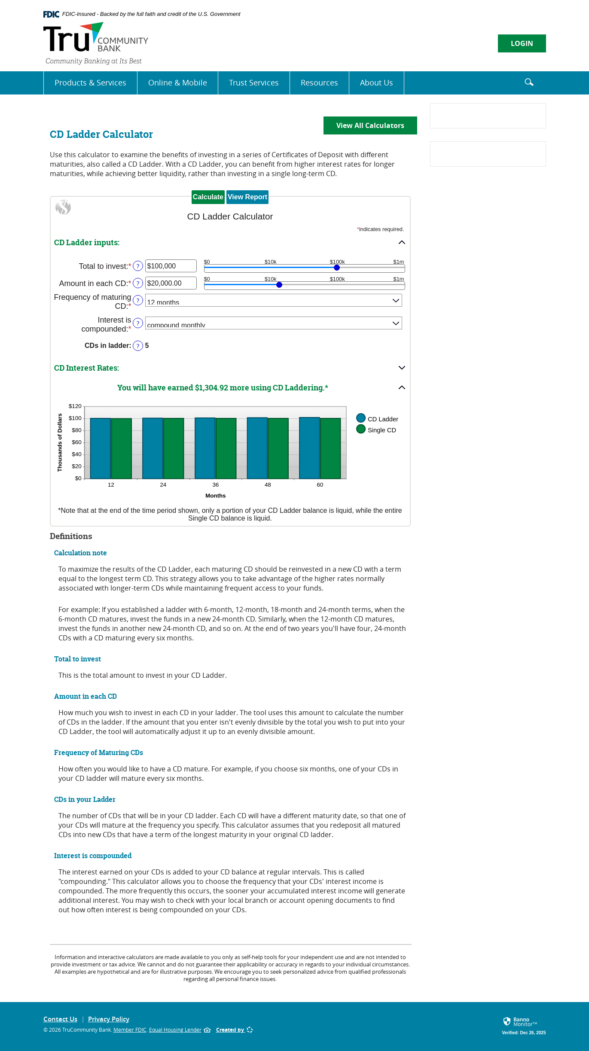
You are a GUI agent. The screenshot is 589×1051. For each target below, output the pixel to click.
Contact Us (60, 1019)
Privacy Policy (108, 1019)
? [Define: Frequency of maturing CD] (138, 300)
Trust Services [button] (254, 82)
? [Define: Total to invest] (138, 266)
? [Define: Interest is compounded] (138, 323)
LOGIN (522, 43)
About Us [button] (376, 82)
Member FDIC (129, 1029)
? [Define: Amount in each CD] (138, 283)
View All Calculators (370, 125)
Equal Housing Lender (180, 1032)
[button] (230, 242)
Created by (234, 1030)
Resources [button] (319, 82)
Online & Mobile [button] (177, 82)
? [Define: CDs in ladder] (138, 346)
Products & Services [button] (90, 82)
